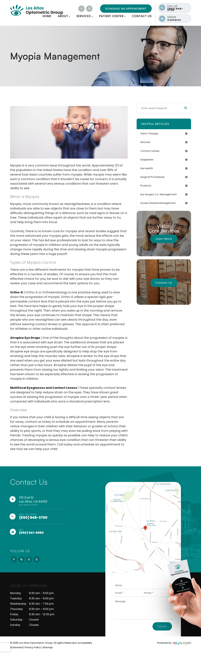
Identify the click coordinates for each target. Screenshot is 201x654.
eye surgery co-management (161, 196)
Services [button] (84, 16)
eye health (148, 169)
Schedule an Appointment (125, 8)
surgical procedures (154, 178)
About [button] (64, 16)
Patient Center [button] (112, 16)
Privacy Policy (32, 647)
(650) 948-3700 (178, 8)
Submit (162, 626)
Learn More (164, 240)
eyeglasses (148, 160)
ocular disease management (160, 205)
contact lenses (151, 151)
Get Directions (28, 504)
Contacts (178, 18)
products (147, 187)
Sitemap (48, 647)
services (147, 142)
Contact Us (142, 16)
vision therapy (151, 134)
